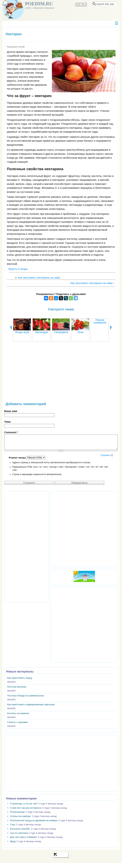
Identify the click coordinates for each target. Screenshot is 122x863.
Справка (105, 455)
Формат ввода (17, 457)
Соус (12, 824)
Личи (80, 332)
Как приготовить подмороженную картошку (31, 704)
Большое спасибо (20, 828)
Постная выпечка (16, 686)
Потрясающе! (17, 812)
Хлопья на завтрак (20, 816)
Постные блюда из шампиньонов (25, 695)
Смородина (61, 332)
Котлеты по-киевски (18, 713)
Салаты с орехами (17, 722)
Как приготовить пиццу (19, 678)
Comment (11, 432)
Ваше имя (10, 411)
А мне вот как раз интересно (25, 808)
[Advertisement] (61, 373)
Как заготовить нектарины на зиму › (92, 283)
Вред (13, 841)
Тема (7, 421)
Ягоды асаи (22, 332)
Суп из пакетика (19, 833)
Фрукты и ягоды (18, 268)
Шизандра (41, 332)
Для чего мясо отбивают (23, 837)
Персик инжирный (100, 321)
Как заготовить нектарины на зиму (39, 277)
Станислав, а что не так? (24, 803)
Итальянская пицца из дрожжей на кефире (34, 820)
